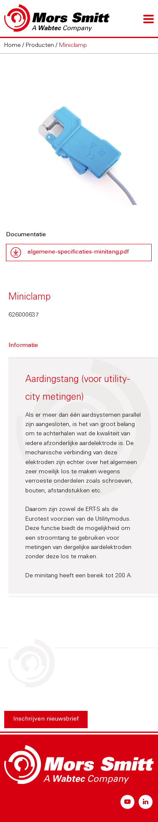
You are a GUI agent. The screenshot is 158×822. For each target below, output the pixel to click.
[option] (79, 138)
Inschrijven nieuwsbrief (46, 719)
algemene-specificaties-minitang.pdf (78, 252)
